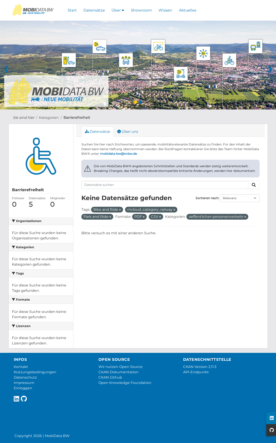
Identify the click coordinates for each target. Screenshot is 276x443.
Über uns (127, 131)
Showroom (141, 10)
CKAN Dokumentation (118, 372)
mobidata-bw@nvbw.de (118, 154)
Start (72, 10)
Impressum (24, 383)
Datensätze (94, 10)
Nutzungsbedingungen (35, 372)
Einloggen (23, 388)
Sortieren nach (207, 198)
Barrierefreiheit (76, 117)
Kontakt (21, 367)
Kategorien (49, 117)
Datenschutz (25, 377)
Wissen (165, 10)
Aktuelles (187, 10)
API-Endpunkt (196, 372)
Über (118, 10)
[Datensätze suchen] (164, 185)
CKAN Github (110, 377)
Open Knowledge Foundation (124, 383)
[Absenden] (254, 185)
